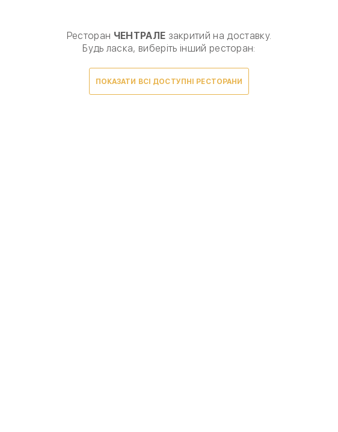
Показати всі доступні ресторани (169, 81)
